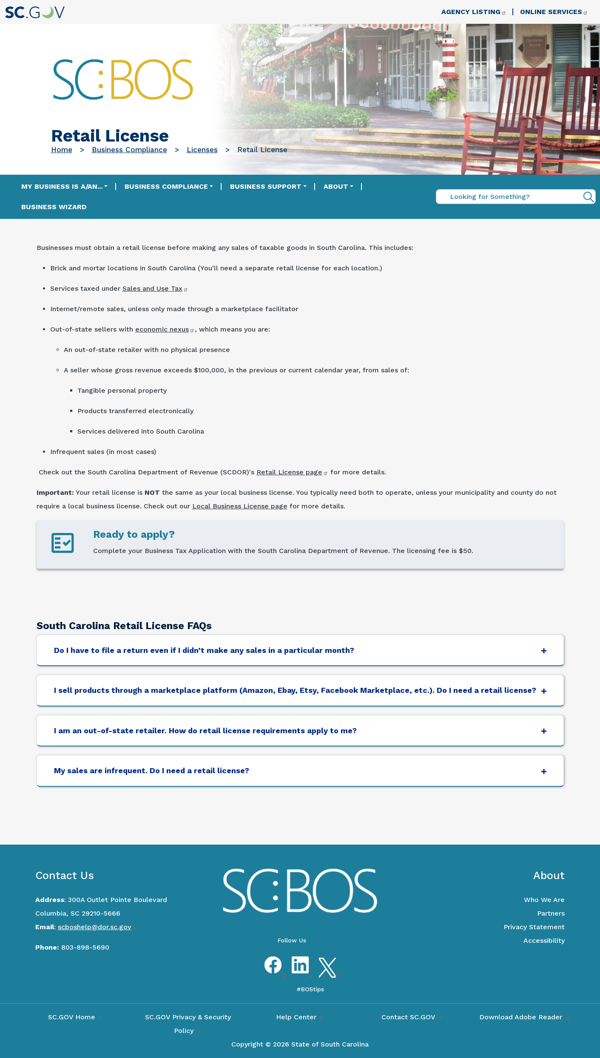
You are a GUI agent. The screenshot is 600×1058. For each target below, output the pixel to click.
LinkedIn (300, 972)
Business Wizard (53, 207)
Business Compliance (129, 149)
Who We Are (544, 900)
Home (61, 149)
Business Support (265, 186)
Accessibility (544, 940)
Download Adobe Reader (524, 1017)
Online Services (554, 12)
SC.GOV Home (75, 1017)
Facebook (273, 972)
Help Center (300, 1017)
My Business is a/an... (61, 186)
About (336, 186)
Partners (551, 913)
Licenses (202, 149)
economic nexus (165, 329)
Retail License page (292, 472)
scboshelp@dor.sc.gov (97, 927)
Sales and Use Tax (155, 288)
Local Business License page (239, 506)
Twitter (327, 972)
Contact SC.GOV (412, 1017)
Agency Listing (473, 12)
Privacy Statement (534, 927)
